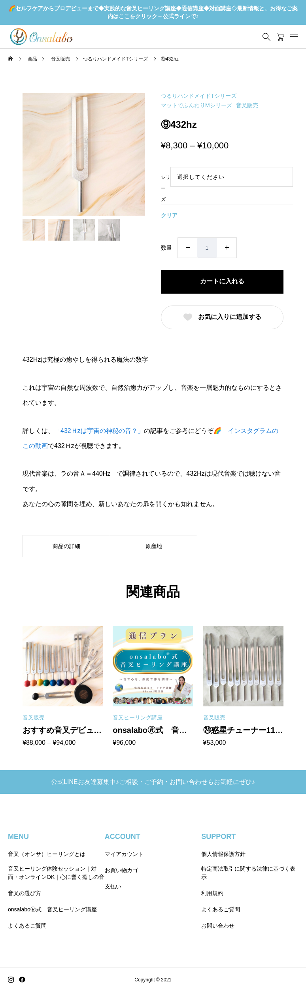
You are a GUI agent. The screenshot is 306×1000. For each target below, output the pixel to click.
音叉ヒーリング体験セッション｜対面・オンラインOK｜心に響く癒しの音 (56, 872)
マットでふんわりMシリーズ (196, 105)
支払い (113, 886)
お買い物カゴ (121, 870)
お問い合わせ (217, 925)
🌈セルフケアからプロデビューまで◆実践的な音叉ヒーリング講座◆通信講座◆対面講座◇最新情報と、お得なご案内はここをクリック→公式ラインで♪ (153, 12)
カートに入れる (222, 281)
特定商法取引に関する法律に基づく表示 (248, 872)
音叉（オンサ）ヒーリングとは (46, 854)
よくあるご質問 (27, 925)
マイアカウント (124, 854)
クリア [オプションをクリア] (169, 215)
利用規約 (212, 893)
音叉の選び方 (24, 893)
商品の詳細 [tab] (66, 546)
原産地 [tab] (153, 546)
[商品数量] (207, 248)
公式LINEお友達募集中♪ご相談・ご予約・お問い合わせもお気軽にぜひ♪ (153, 781)
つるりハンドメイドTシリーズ (198, 96)
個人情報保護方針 (223, 854)
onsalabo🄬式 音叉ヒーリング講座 (52, 909)
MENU (18, 837)
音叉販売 (247, 105)
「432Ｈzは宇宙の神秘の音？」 (99, 430)
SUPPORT (218, 837)
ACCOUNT (122, 837)
